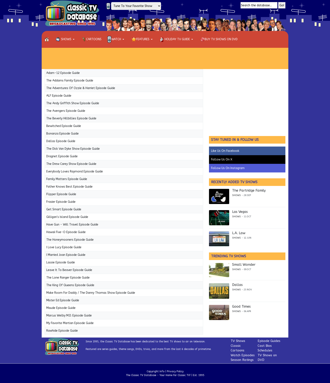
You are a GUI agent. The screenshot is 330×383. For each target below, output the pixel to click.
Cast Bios (265, 346)
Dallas (237, 285)
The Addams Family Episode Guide (69, 80)
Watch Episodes (243, 355)
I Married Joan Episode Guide (65, 255)
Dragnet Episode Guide (62, 156)
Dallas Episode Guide (60, 141)
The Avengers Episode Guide (65, 111)
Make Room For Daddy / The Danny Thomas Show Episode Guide (90, 293)
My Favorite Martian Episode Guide (70, 323)
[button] (66, 39)
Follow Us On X (221, 159)
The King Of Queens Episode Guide (70, 285)
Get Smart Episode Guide (63, 209)
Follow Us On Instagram (228, 168)
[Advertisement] (165, 58)
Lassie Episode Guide (60, 262)
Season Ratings (242, 360)
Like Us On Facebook (225, 151)
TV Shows (238, 341)
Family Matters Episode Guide (66, 179)
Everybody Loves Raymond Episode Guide (74, 171)
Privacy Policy (175, 371)
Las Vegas (240, 212)
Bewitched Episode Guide (63, 126)
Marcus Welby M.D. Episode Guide (69, 315)
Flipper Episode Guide (61, 194)
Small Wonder (243, 264)
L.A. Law (238, 233)
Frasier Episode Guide (61, 202)
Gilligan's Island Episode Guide (67, 217)
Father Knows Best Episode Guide (69, 186)
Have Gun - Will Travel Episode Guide (72, 224)
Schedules (265, 350)
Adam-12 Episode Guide (63, 73)
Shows (236, 195)
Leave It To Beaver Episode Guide (69, 270)
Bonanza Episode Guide (62, 133)
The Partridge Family (249, 190)
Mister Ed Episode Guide (62, 300)
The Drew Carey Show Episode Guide (71, 164)
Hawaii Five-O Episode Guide (66, 232)
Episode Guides (269, 341)
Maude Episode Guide (61, 308)
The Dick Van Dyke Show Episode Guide (73, 149)
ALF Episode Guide (58, 95)
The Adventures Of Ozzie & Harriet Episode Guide (80, 88)
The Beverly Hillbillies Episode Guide (71, 118)
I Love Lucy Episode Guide (63, 247)
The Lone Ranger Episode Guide (68, 277)
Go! (281, 5)
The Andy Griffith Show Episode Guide (72, 103)
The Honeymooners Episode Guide (70, 240)
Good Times (241, 306)
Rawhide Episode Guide (62, 330)
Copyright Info (155, 371)
